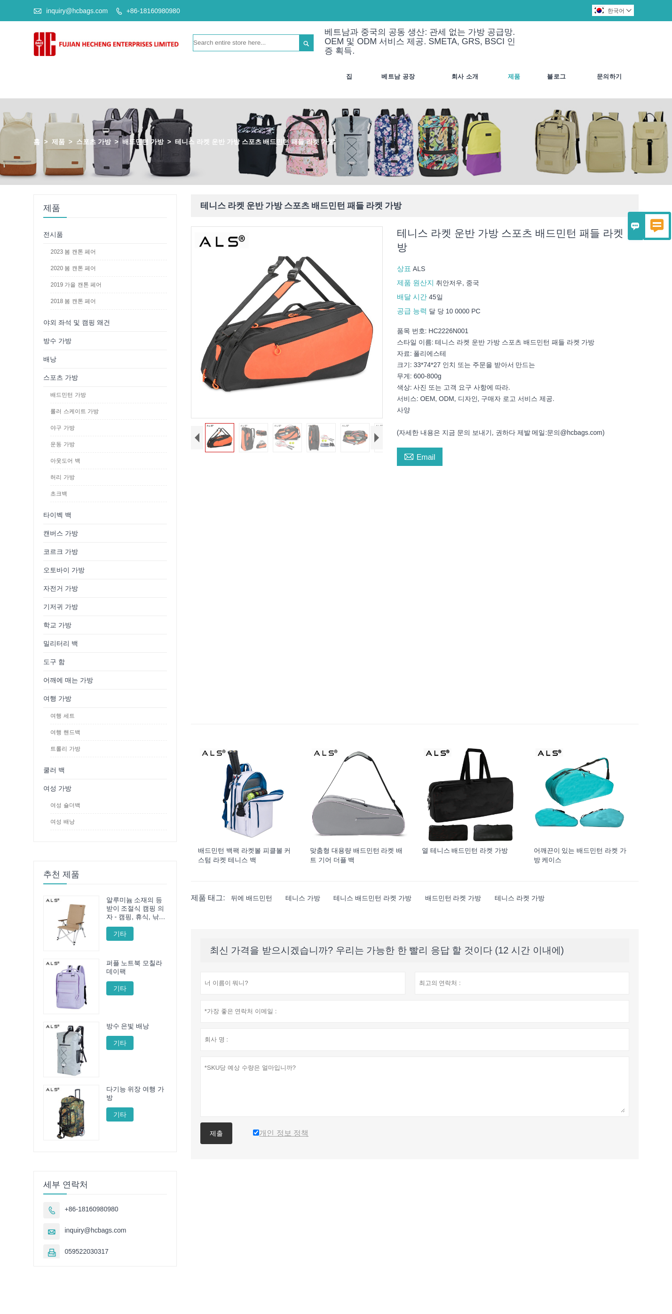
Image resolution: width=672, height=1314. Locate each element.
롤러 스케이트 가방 (74, 411)
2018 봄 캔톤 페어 (73, 301)
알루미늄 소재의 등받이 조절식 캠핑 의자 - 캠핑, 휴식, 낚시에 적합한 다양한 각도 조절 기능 (136, 908)
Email (419, 456)
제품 (514, 76)
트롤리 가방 (65, 748)
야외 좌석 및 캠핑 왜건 (76, 322)
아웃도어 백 (65, 460)
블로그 (556, 76)
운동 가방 (62, 444)
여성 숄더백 (65, 805)
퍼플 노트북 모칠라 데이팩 (134, 967)
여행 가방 (57, 698)
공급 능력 (413, 311)
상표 (405, 268)
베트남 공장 (398, 76)
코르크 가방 (60, 551)
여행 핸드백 (65, 732)
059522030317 (86, 1252)
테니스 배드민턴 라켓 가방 (372, 898)
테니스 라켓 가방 (520, 898)
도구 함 (54, 661)
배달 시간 (413, 297)
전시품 (53, 234)
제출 (216, 1133)
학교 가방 (57, 625)
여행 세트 (62, 716)
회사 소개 (465, 76)
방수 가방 (57, 341)
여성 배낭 (62, 821)
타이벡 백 (57, 515)
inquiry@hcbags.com (77, 11)
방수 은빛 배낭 (128, 1026)
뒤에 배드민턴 (251, 898)
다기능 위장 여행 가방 (135, 1093)
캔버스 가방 (60, 533)
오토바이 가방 (64, 570)
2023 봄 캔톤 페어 (73, 251)
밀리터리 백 (60, 643)
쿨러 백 (54, 770)
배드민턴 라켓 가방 (453, 898)
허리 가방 (62, 477)
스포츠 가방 (93, 141)
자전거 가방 (60, 588)
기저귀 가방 (60, 606)
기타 (119, 933)
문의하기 (609, 76)
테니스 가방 (302, 898)
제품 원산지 (416, 283)
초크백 (58, 493)
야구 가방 (62, 428)
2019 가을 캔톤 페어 (76, 284)
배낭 (49, 359)
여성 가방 (57, 788)
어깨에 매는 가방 (68, 680)
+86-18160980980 (153, 11)
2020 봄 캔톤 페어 (73, 268)
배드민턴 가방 (143, 141)
